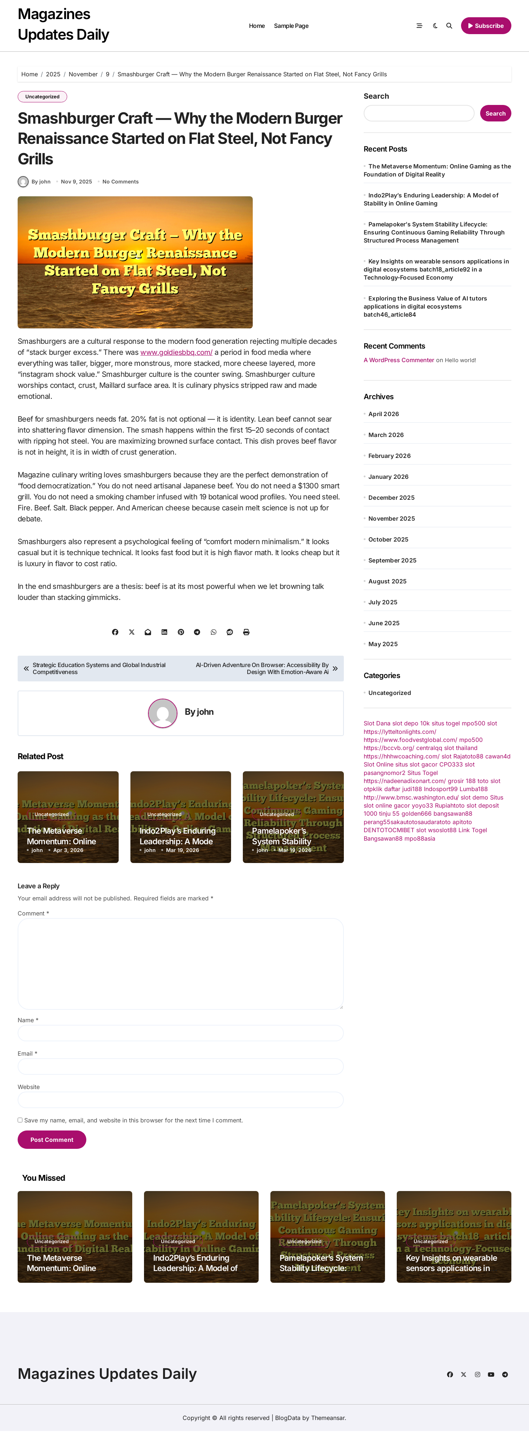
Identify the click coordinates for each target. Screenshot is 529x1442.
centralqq (429, 747)
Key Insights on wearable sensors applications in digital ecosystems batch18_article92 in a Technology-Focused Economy (436, 269)
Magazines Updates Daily (107, 1385)
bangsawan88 (452, 813)
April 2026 (383, 414)
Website (29, 1097)
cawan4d (498, 756)
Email (27, 1064)
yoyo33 (422, 805)
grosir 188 (462, 780)
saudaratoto (434, 822)
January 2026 (388, 476)
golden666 (417, 813)
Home (257, 25)
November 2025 (391, 518)
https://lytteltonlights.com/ (400, 731)
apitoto (462, 822)
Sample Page (291, 25)
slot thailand (461, 747)
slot (446, 756)
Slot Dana (377, 723)
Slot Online (378, 764)
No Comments (121, 192)
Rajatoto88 (468, 756)
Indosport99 (441, 789)
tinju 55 (389, 813)
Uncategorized (42, 96)
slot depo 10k (411, 723)
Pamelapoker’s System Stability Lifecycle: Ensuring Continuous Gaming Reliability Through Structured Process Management (434, 232)
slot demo (474, 797)
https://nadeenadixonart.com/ (405, 780)
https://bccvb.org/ (389, 747)
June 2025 (384, 623)
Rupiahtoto (450, 805)
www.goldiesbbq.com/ (177, 362)
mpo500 (471, 739)
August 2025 (387, 581)
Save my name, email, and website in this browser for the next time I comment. (133, 1131)
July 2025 (382, 602)
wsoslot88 (442, 830)
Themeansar (328, 1428)
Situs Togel (422, 772)
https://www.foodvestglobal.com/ (410, 739)
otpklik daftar (382, 789)
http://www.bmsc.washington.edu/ (411, 797)
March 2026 (386, 434)
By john (34, 192)
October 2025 (388, 539)
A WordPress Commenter (399, 360)
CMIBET (403, 830)
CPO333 (451, 764)
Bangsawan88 (383, 838)
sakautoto (404, 822)
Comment (33, 924)
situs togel (446, 723)
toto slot (489, 780)
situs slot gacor (416, 764)
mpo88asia (419, 838)
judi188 (412, 789)
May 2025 (383, 644)
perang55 (377, 822)
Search (376, 96)
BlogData (288, 1428)
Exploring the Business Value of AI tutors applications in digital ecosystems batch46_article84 (425, 306)
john (205, 722)
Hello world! (460, 360)
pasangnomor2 (385, 772)
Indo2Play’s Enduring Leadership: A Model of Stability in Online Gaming (199, 1279)
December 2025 (391, 497)
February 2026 (389, 455)
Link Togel (472, 830)
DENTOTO (378, 830)
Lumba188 (474, 789)
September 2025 (392, 560)
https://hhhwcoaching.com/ (402, 756)
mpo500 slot (479, 723)
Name (28, 1031)
